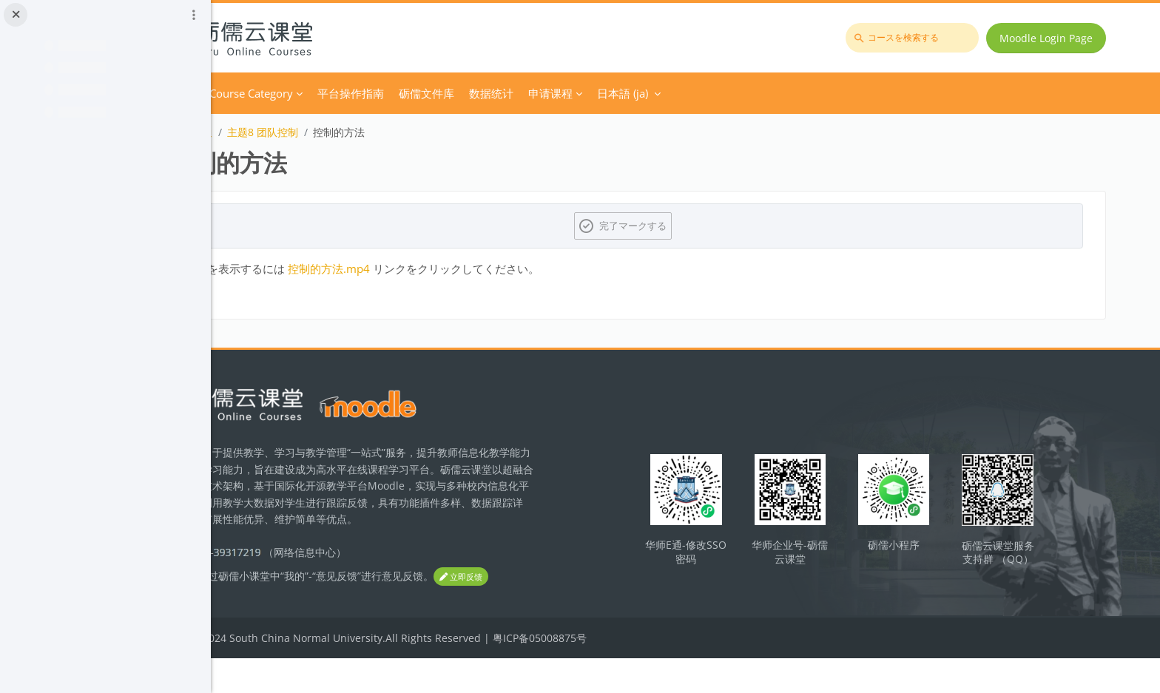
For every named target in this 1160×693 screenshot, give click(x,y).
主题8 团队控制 (381, 132)
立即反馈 (285, 612)
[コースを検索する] (918, 38)
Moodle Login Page (1052, 38)
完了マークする (695, 225)
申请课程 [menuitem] (669, 93)
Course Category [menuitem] (369, 93)
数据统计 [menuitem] (609, 93)
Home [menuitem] (297, 93)
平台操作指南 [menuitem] (469, 93)
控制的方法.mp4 (447, 268)
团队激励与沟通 (294, 132)
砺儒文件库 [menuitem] (545, 93)
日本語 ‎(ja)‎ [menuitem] (740, 93)
